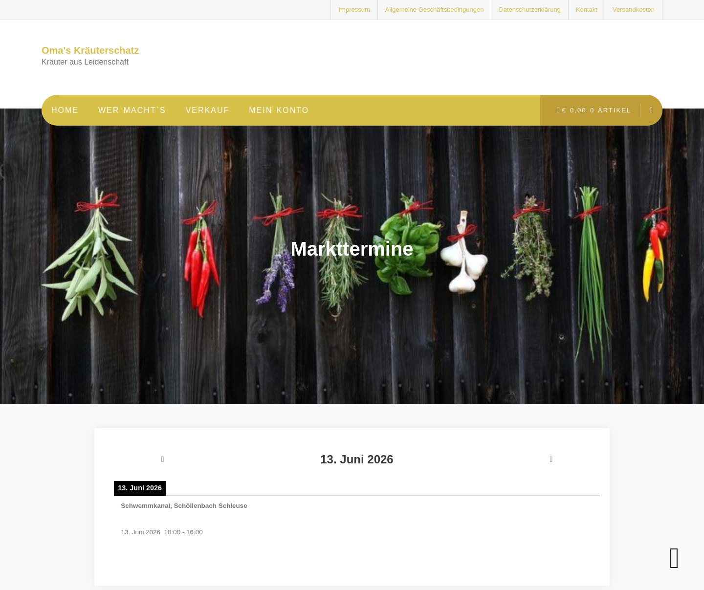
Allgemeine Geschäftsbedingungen (434, 9)
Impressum (354, 9)
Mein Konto (279, 110)
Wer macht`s (132, 110)
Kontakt (586, 9)
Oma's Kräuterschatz (90, 50)
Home (65, 110)
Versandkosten (634, 9)
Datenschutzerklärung (529, 9)
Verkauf (208, 110)
